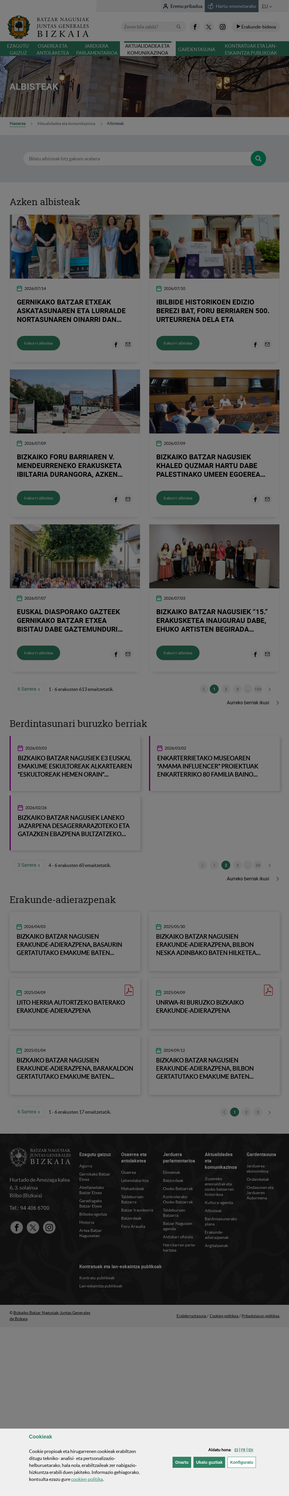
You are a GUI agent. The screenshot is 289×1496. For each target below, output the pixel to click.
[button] (236, 1450)
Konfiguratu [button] (243, 1462)
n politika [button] (87, 1479)
